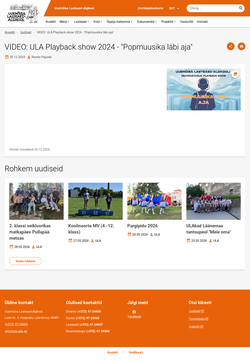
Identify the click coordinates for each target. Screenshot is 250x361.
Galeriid (194, 326)
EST (174, 8)
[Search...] (240, 8)
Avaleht (51, 22)
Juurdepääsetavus (150, 8)
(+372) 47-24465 (16, 324)
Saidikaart (136, 352)
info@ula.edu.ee (16, 331)
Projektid (168, 22)
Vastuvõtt (186, 22)
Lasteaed (82, 22)
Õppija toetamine (120, 22)
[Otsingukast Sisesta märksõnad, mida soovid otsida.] (216, 8)
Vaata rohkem (25, 261)
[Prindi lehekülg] (241, 46)
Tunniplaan (196, 319)
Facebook (134, 314)
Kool (98, 22)
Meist (65, 22)
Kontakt (202, 22)
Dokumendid (147, 22)
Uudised (25, 32)
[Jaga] (231, 46)
